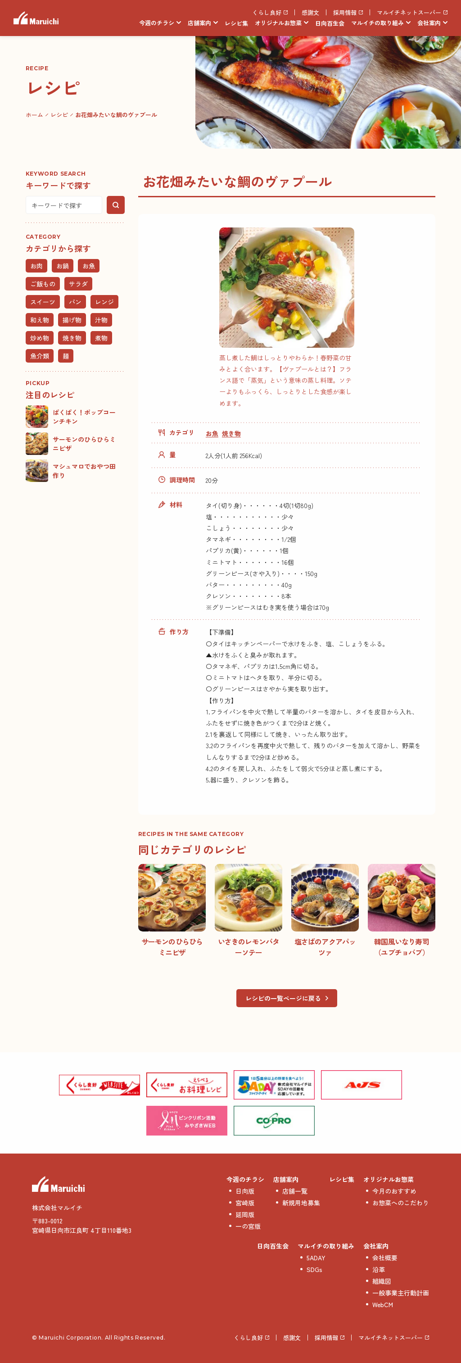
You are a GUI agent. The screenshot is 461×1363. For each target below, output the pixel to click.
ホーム (34, 114)
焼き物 (231, 433)
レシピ (59, 114)
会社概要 (385, 1257)
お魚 (212, 433)
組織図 (381, 1281)
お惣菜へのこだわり (400, 1202)
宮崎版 (244, 1202)
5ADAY (316, 1257)
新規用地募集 (301, 1202)
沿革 (378, 1269)
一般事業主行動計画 (400, 1292)
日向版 (244, 1190)
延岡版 (244, 1214)
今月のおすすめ (394, 1190)
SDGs (314, 1269)
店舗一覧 (294, 1190)
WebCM (382, 1304)
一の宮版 (248, 1226)
